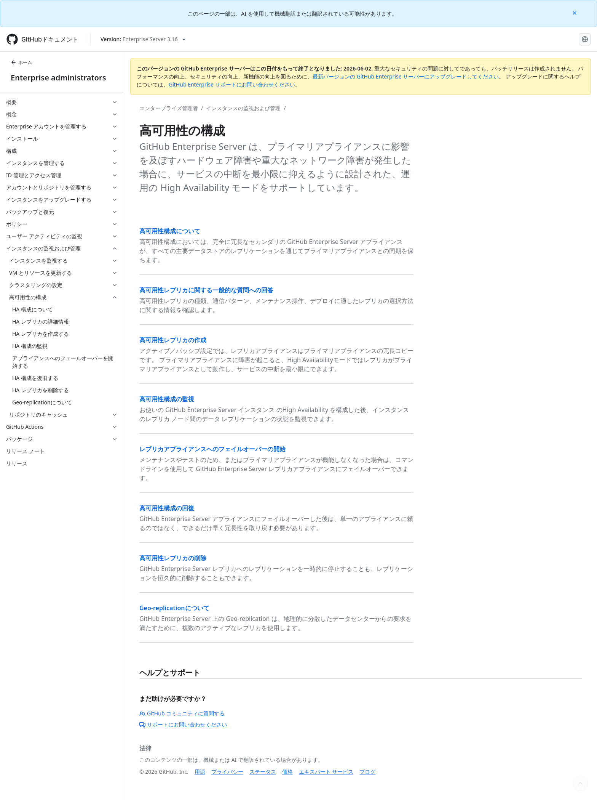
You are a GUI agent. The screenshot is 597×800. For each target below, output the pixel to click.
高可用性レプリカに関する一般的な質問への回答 (206, 290)
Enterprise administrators (58, 77)
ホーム (21, 62)
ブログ (367, 771)
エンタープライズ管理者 (168, 108)
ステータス (262, 771)
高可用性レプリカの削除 (172, 558)
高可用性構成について (169, 231)
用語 (200, 771)
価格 (287, 771)
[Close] (575, 12)
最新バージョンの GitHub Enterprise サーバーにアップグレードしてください (406, 76)
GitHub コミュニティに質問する (182, 713)
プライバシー (227, 771)
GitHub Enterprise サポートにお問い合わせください (232, 84)
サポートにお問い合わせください (183, 724)
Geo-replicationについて (174, 608)
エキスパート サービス (326, 771)
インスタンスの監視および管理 (243, 108)
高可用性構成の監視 (166, 399)
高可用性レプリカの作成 (172, 340)
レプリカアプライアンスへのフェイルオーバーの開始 (212, 449)
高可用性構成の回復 (166, 508)
